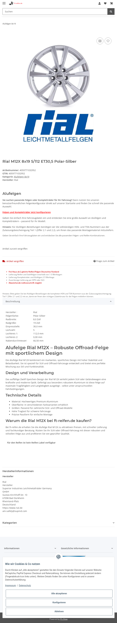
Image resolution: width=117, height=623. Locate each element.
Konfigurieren (59, 602)
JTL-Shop (63, 619)
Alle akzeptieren (59, 593)
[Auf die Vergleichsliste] (100, 41)
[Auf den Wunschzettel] (108, 41)
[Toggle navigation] (4, 2)
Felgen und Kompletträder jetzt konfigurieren (26, 212)
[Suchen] (55, 11)
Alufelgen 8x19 (21, 176)
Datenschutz (25, 585)
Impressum (10, 585)
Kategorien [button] (9, 522)
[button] (99, 3)
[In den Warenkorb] (4, 33)
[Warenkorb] (111, 3)
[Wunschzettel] (105, 3)
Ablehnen (59, 611)
